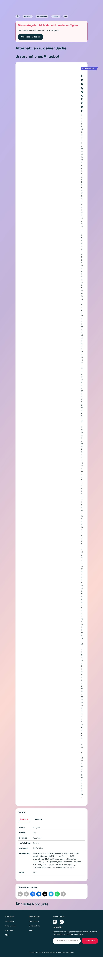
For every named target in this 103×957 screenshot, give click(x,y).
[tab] (24, 819)
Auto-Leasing (43, 16)
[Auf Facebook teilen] (32, 894)
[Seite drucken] (26, 894)
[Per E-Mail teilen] (20, 894)
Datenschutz (34, 926)
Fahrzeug (24, 819)
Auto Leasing (10, 926)
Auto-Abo (9, 921)
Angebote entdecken (30, 37)
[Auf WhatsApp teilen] (57, 894)
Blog (7, 935)
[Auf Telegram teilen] (51, 894)
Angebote (28, 16)
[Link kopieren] (63, 894)
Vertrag (38, 819)
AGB (31, 930)
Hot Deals (9, 930)
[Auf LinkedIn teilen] (38, 894)
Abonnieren (89, 941)
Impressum (34, 921)
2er (67, 16)
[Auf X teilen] (44, 894)
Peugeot (57, 16)
